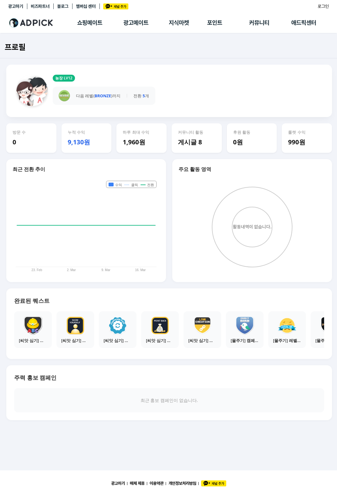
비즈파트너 (40, 6)
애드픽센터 (303, 22)
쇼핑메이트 (89, 22)
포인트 (214, 22)
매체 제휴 (137, 483)
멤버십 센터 (86, 6)
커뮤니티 (259, 22)
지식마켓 (179, 22)
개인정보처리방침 (182, 483)
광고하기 (15, 6)
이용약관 (156, 483)
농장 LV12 (63, 78)
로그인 (323, 6)
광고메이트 (135, 22)
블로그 (62, 6)
